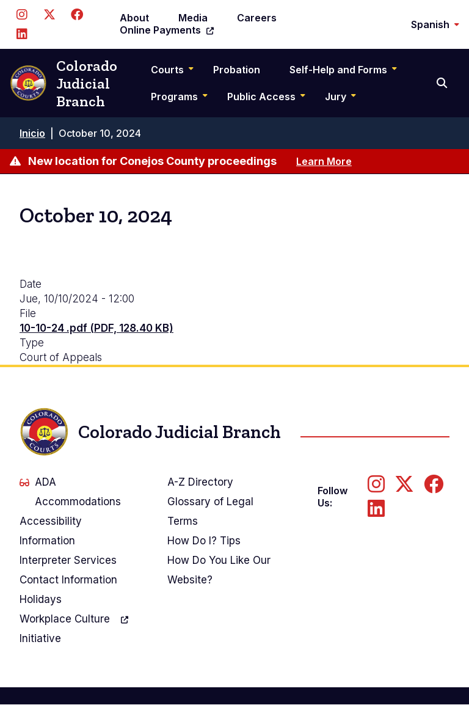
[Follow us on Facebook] (76, 14)
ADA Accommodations (70, 492)
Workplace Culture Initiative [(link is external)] (74, 627)
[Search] (443, 83)
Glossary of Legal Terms (210, 511)
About (134, 18)
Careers (257, 18)
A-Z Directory (200, 482)
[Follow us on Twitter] (49, 14)
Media (193, 18)
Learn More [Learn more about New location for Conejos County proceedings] (324, 161)
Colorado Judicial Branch (63, 83)
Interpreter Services (68, 560)
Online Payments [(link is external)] (167, 30)
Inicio (32, 133)
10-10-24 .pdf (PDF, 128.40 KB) (96, 328)
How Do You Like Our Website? (219, 570)
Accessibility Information (51, 531)
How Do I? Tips (204, 541)
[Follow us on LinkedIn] (21, 34)
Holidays (41, 599)
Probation (236, 70)
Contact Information (68, 580)
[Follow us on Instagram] (21, 14)
